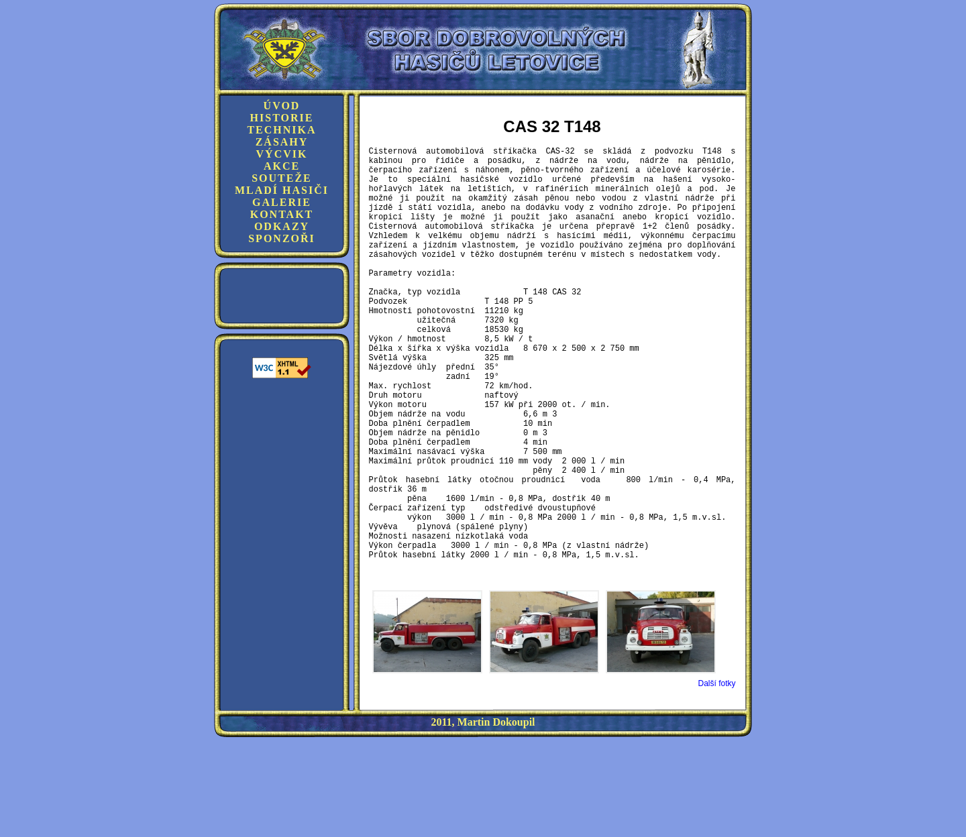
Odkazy (281, 226)
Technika (281, 129)
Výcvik (282, 154)
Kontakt (282, 214)
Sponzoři (281, 238)
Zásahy (282, 142)
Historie (282, 117)
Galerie (281, 202)
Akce (282, 166)
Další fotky (716, 776)
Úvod (282, 105)
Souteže (282, 178)
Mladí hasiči (282, 190)
